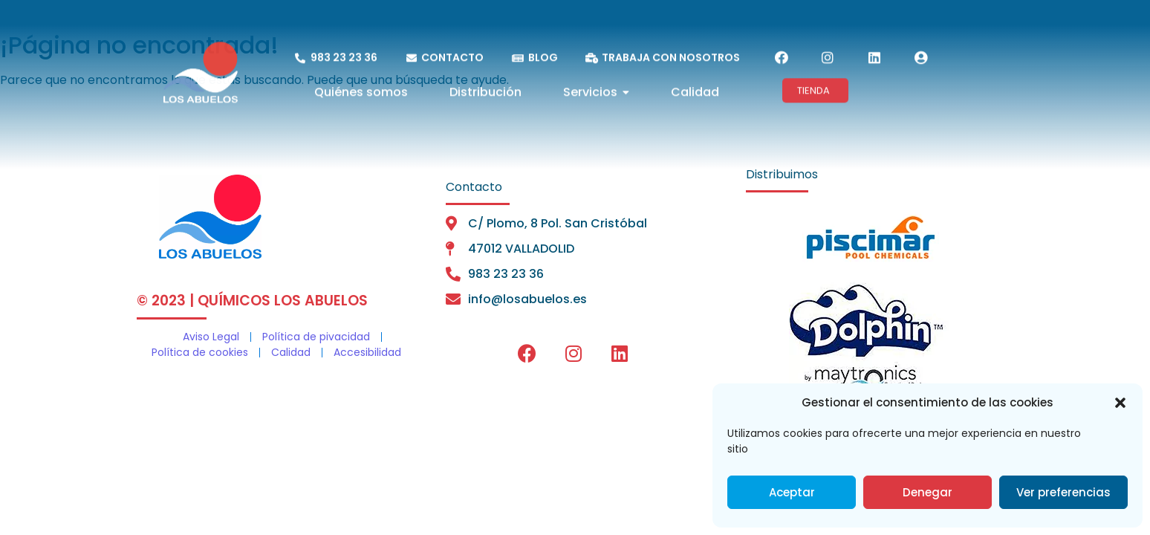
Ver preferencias (1063, 492)
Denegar (927, 492)
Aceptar (792, 492)
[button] (1120, 402)
